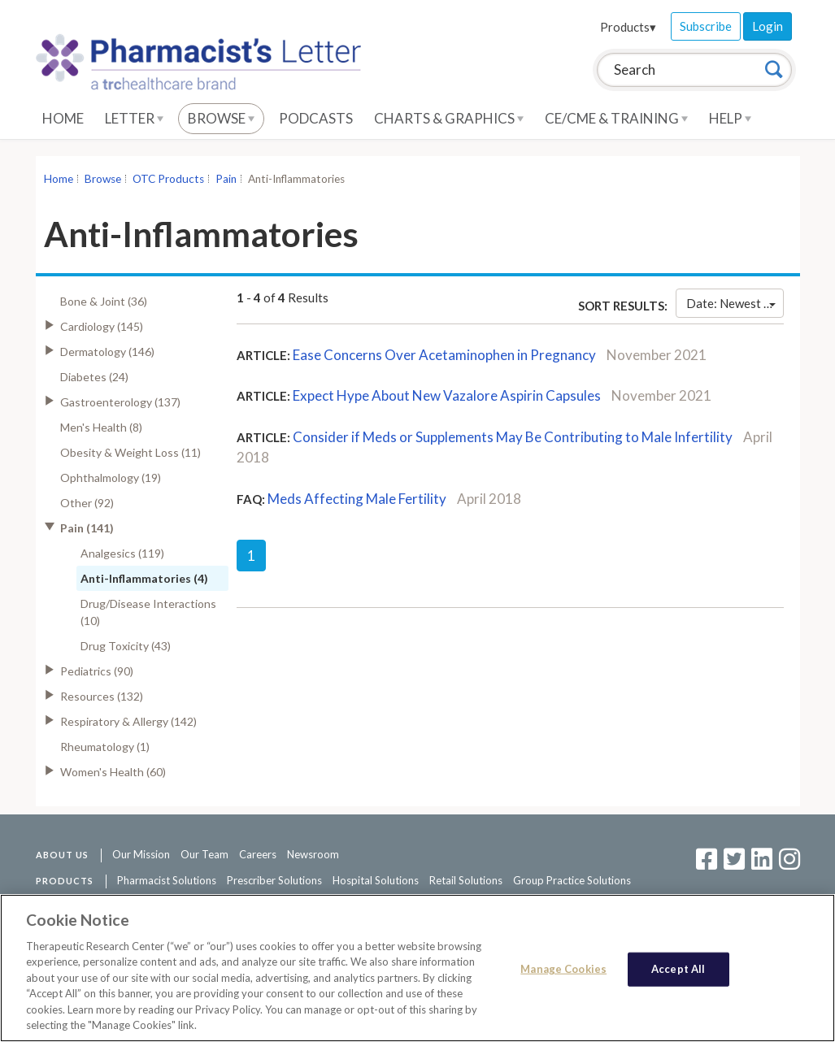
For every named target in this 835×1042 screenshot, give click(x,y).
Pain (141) (87, 528)
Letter (134, 118)
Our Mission (141, 854)
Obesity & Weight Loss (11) (130, 452)
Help (730, 118)
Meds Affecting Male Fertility (356, 498)
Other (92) (87, 503)
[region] (417, 968)
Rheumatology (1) (105, 746)
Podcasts (316, 118)
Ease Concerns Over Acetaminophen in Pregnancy (444, 354)
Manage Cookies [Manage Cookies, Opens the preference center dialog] (563, 968)
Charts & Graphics (449, 118)
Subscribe (706, 26)
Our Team (204, 854)
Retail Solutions (465, 880)
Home (63, 118)
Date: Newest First (734, 303)
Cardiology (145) (101, 326)
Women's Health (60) (113, 772)
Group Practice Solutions (572, 880)
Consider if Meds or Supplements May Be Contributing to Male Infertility (513, 436)
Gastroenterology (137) (120, 402)
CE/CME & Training (616, 118)
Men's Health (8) (101, 427)
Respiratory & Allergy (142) (128, 721)
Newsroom (313, 854)
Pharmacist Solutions (166, 880)
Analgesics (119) (122, 553)
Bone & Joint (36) (103, 301)
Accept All (678, 968)
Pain (226, 178)
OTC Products (168, 178)
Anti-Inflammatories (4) (144, 578)
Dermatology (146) (107, 351)
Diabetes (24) (94, 377)
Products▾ (628, 27)
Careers (257, 854)
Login (767, 26)
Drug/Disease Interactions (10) (148, 612)
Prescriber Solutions (274, 880)
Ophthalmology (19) (110, 477)
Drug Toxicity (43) (125, 646)
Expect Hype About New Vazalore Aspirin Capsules (447, 395)
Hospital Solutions (376, 880)
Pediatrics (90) (96, 671)
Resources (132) (101, 696)
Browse (221, 118)
